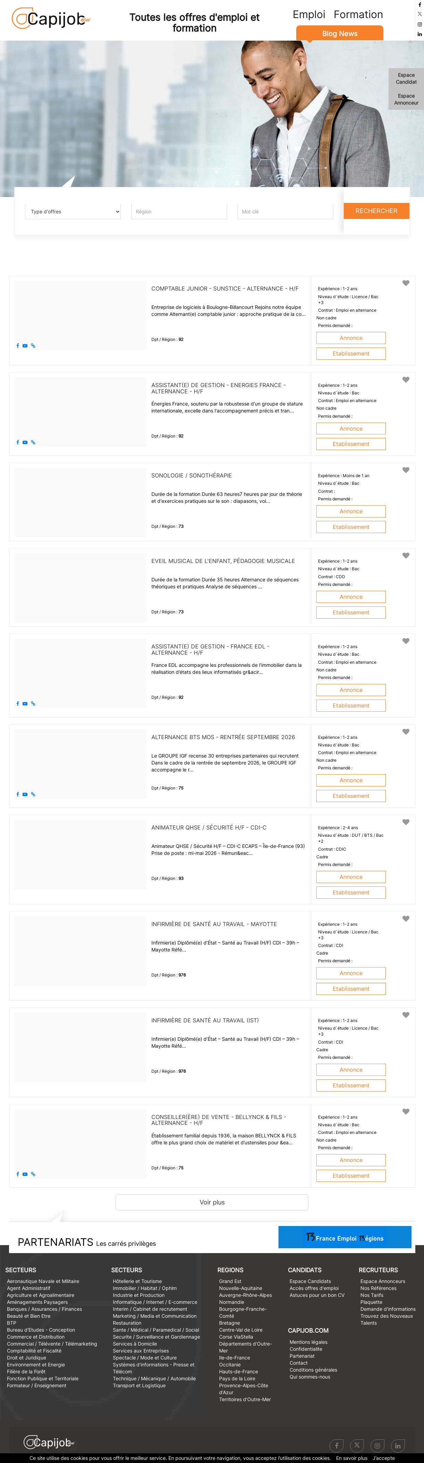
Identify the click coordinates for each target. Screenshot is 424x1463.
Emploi (309, 14)
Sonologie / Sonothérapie (191, 475)
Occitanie (230, 1364)
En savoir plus (351, 1458)
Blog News (339, 34)
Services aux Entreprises (141, 1351)
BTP (11, 1323)
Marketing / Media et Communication (155, 1316)
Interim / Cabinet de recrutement (150, 1309)
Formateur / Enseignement (36, 1385)
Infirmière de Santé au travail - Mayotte (214, 924)
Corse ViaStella (236, 1337)
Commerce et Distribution (36, 1337)
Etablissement (351, 353)
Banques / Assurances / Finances (44, 1309)
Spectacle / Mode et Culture (145, 1357)
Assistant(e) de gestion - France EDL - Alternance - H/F (210, 649)
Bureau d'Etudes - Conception (41, 1330)
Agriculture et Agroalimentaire (40, 1295)
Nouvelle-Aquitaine (240, 1288)
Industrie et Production (139, 1295)
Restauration (127, 1323)
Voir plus (212, 1202)
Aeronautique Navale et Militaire (43, 1281)
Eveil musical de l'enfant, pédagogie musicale (223, 560)
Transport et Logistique (139, 1385)
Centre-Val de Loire (241, 1330)
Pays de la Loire (237, 1378)
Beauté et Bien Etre (28, 1316)
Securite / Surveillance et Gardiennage (156, 1337)
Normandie (231, 1302)
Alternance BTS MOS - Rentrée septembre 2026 (223, 737)
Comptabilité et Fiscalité (34, 1351)
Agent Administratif (28, 1288)
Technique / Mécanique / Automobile (154, 1378)
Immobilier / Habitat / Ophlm (145, 1288)
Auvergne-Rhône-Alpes (245, 1295)
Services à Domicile (135, 1344)
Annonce (351, 337)
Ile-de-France (234, 1357)
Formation (358, 14)
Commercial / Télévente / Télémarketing (52, 1344)
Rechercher (377, 210)
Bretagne (229, 1323)
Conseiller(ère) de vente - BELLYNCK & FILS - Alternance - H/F (218, 1120)
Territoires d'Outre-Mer (245, 1399)
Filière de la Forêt (26, 1371)
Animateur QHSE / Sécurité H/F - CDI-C (209, 827)
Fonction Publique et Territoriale (42, 1378)
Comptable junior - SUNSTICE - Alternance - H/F (225, 288)
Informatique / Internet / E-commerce (155, 1302)
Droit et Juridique (26, 1357)
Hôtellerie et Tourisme (137, 1281)
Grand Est (230, 1281)
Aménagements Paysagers (37, 1302)
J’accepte (384, 1458)
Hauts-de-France (238, 1371)
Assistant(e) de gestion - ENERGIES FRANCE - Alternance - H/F (218, 388)
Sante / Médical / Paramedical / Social (156, 1330)
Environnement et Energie (36, 1364)
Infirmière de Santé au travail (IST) (205, 1020)
